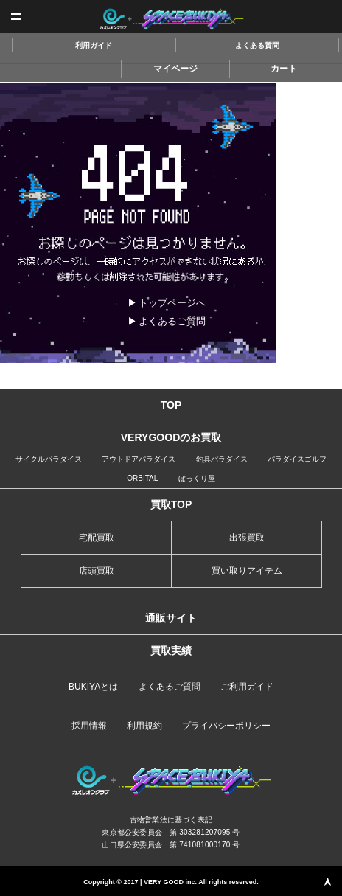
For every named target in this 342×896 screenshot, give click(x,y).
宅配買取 (96, 537)
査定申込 (325, 16)
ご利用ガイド (246, 686)
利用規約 (144, 725)
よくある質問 (257, 45)
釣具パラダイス (222, 459)
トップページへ (172, 302)
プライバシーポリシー (226, 725)
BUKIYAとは (93, 686)
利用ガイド (93, 45)
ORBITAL (142, 478)
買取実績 (171, 650)
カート (284, 68)
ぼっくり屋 (196, 478)
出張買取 (247, 537)
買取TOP (171, 504)
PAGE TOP (327, 881)
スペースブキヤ (171, 19)
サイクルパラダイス (48, 459)
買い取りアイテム (247, 571)
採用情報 (89, 725)
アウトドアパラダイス (138, 459)
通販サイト (171, 618)
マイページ (175, 68)
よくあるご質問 (172, 321)
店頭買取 (96, 571)
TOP (171, 405)
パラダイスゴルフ (297, 459)
